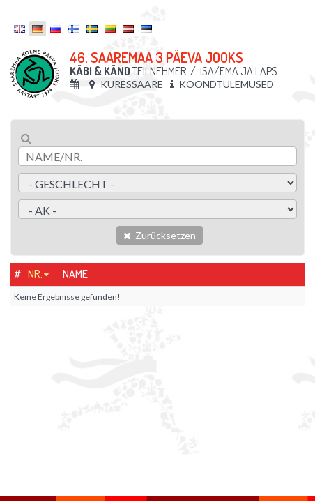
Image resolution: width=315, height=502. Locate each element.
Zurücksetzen (159, 235)
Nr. (35, 274)
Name (75, 274)
